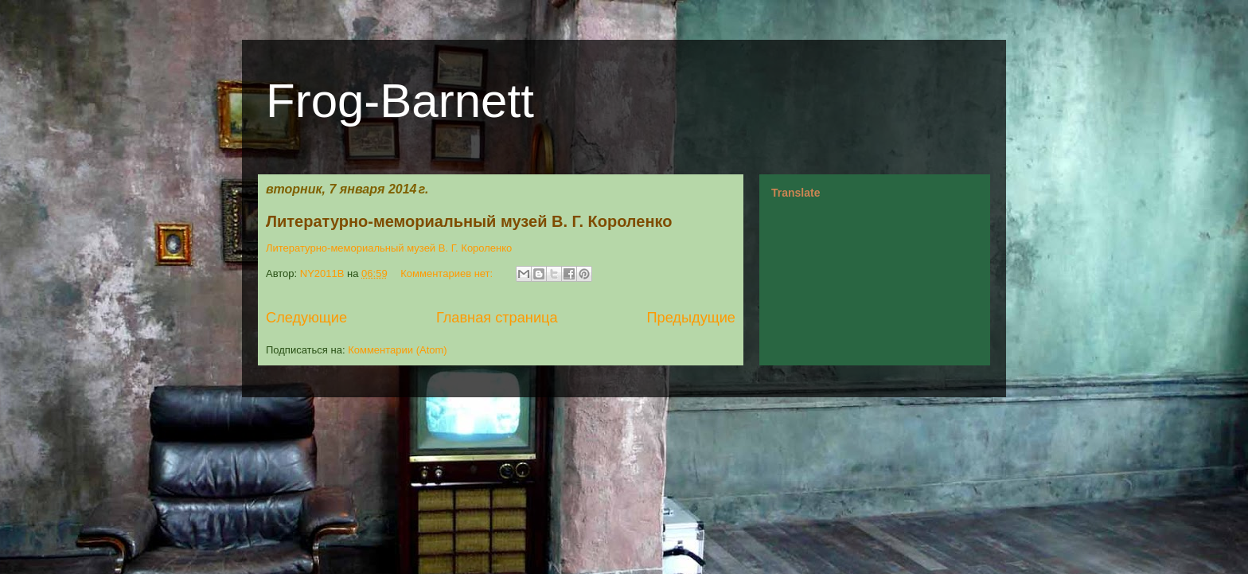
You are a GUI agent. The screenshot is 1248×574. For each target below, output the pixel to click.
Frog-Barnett (400, 100)
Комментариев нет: (448, 273)
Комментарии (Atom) (397, 350)
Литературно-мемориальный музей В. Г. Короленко (469, 221)
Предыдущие (690, 318)
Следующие (306, 318)
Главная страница (497, 318)
